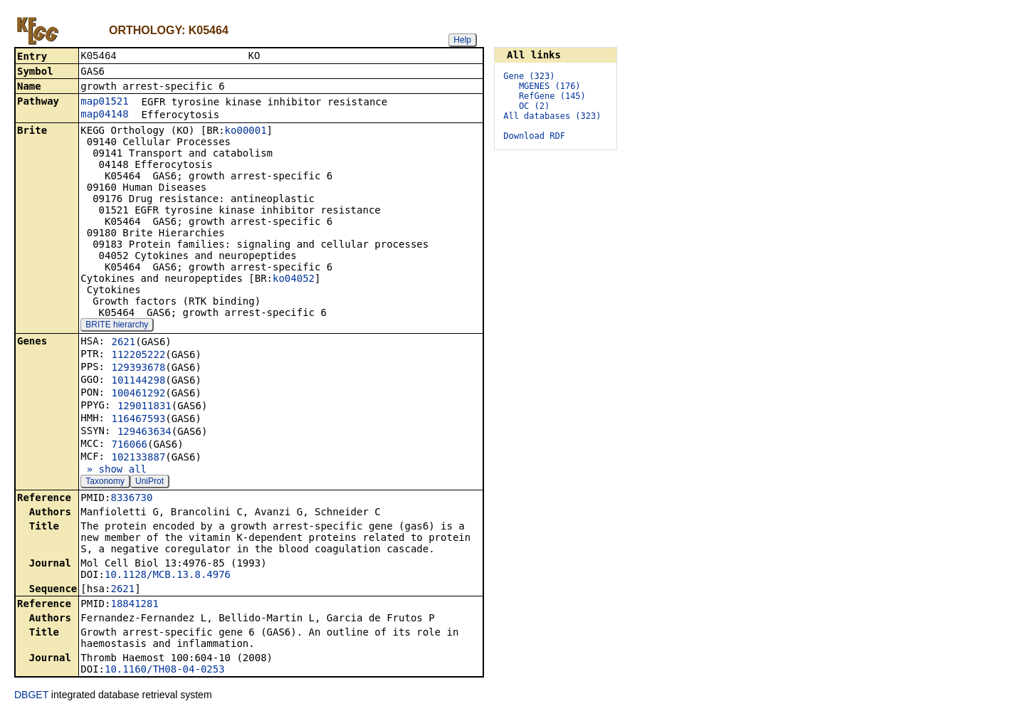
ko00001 (246, 131)
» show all (113, 470)
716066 (129, 445)
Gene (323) (528, 76)
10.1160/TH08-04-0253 (165, 670)
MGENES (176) (550, 86)
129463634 (144, 432)
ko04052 (294, 279)
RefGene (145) (552, 96)
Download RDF (534, 136)
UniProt (149, 483)
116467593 (138, 420)
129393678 (138, 368)
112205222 (138, 356)
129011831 (144, 407)
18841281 (134, 605)
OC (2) (534, 106)
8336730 (131, 499)
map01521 (104, 102)
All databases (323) (552, 116)
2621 (123, 343)
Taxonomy (105, 483)
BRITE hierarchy (116, 326)
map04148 (104, 115)
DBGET (31, 696)
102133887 (138, 458)
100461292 (138, 394)
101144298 (138, 381)
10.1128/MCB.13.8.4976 (168, 575)
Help (462, 40)
